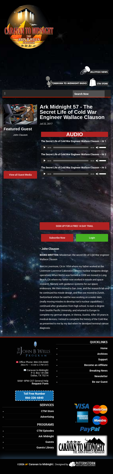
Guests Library (45, 447)
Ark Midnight (46, 436)
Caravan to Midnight (41, 464)
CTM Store (47, 411)
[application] (74, 147)
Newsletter (101, 376)
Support (103, 359)
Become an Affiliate (96, 365)
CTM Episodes (45, 430)
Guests (49, 441)
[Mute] (97, 147)
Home (104, 348)
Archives (102, 353)
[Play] (44, 147)
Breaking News (99, 370)
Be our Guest (100, 381)
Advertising (47, 416)
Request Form (40, 383)
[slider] (70, 147)
